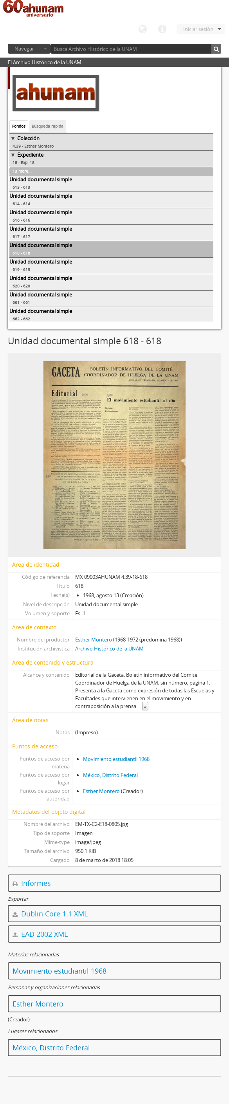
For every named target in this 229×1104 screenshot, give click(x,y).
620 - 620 (21, 286)
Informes (32, 883)
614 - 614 (21, 203)
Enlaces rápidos (162, 29)
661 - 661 (21, 302)
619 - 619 (21, 269)
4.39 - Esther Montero (33, 146)
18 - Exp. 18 (23, 162)
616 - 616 (21, 220)
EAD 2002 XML (40, 934)
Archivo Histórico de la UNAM (109, 648)
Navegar (24, 48)
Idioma (142, 29)
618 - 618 (21, 253)
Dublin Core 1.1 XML (50, 913)
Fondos (18, 126)
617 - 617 (21, 236)
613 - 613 (21, 187)
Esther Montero (93, 639)
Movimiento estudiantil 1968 (116, 759)
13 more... (22, 171)
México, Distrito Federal (110, 775)
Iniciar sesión (198, 29)
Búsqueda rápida (47, 126)
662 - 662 (21, 319)
